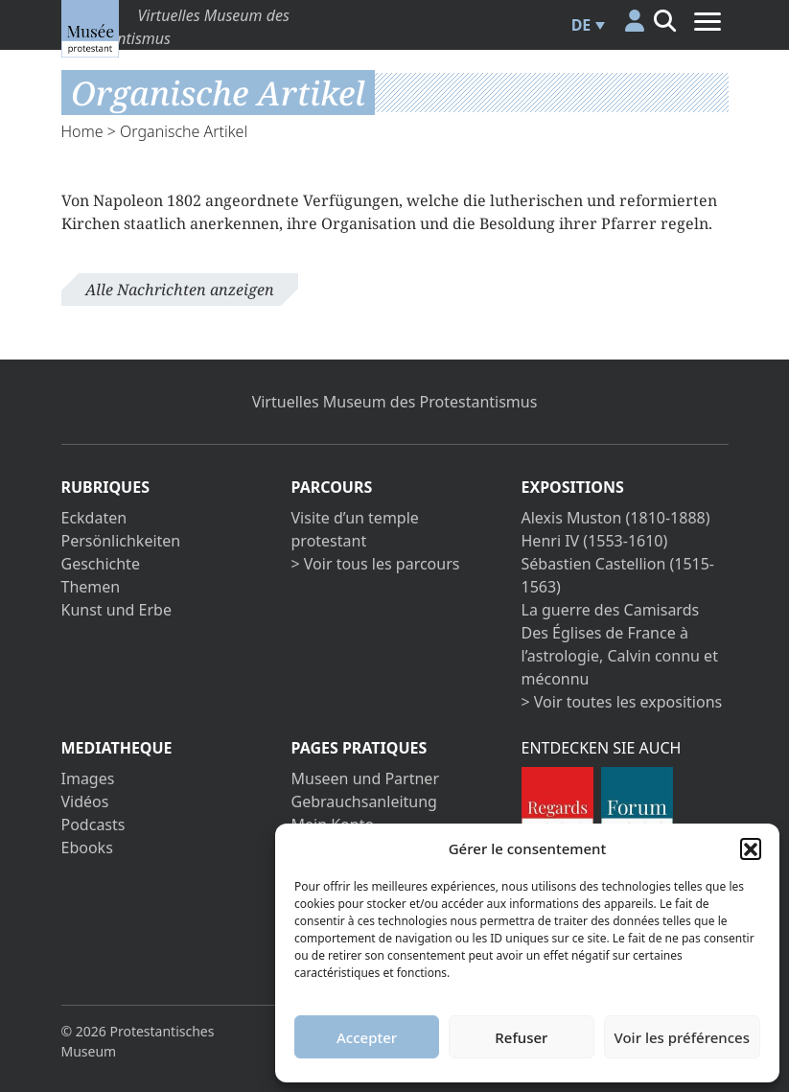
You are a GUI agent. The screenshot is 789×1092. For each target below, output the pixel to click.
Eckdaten (94, 517)
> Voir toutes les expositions (622, 701)
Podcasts (93, 824)
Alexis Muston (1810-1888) (616, 517)
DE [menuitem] (581, 25)
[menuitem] (586, 24)
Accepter (366, 1037)
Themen (91, 586)
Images (88, 778)
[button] (750, 848)
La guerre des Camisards (611, 609)
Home (82, 131)
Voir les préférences (682, 1037)
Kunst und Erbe (116, 609)
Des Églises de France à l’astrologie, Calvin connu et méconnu (620, 655)
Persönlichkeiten (121, 540)
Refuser (521, 1037)
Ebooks (87, 847)
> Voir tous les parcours (375, 563)
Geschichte (100, 563)
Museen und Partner (365, 778)
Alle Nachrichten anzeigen (179, 289)
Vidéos (85, 801)
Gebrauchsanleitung (364, 801)
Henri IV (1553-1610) (595, 540)
